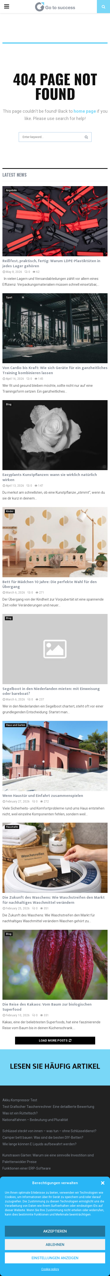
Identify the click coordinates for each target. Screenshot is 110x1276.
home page (85, 111)
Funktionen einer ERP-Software (26, 1168)
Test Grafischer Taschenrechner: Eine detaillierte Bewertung (48, 1107)
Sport (9, 297)
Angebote (11, 190)
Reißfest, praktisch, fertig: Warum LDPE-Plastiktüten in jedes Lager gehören (51, 263)
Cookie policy (50, 1269)
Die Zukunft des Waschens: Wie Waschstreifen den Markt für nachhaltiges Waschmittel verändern (53, 900)
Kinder (10, 511)
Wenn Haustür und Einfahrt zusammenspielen (42, 796)
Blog (8, 404)
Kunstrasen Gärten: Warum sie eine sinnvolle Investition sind (48, 1155)
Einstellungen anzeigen (55, 1258)
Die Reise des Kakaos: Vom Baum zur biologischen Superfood (47, 1007)
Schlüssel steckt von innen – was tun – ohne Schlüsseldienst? (49, 1131)
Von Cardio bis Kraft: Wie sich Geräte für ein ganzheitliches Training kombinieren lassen (55, 370)
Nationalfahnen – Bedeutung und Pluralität (35, 1120)
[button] (102, 1183)
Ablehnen (55, 1244)
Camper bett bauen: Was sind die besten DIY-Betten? (42, 1137)
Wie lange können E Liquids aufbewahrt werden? (39, 1144)
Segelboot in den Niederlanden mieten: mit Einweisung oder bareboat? (51, 691)
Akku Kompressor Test (19, 1100)
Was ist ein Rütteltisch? (20, 1113)
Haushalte (12, 827)
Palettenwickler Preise (19, 1162)
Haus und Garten (15, 725)
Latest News (14, 175)
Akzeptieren (55, 1231)
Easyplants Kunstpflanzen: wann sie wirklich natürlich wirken (49, 477)
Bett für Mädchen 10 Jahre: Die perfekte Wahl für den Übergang (49, 584)
